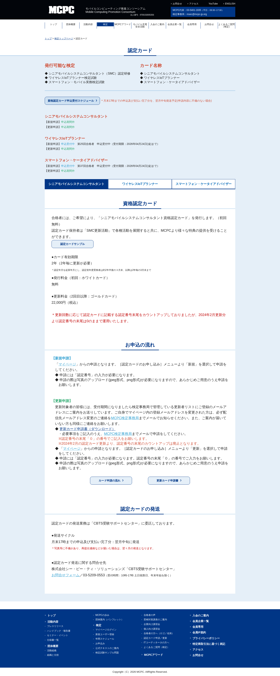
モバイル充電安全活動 (140, 25)
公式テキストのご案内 (107, 648)
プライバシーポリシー (206, 638)
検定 (105, 24)
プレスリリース (55, 626)
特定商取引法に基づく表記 (208, 643)
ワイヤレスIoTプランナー (140, 184)
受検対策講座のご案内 (155, 619)
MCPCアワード (123, 24)
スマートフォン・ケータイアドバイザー (204, 184)
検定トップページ (63, 38)
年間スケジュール (104, 638)
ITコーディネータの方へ (156, 642)
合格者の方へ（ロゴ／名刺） (159, 633)
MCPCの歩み (102, 615)
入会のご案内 (157, 24)
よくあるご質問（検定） (226, 25)
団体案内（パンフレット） (109, 619)
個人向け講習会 (152, 629)
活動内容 (88, 24)
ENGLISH (230, 3)
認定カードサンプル (72, 244)
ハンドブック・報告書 (58, 630)
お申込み (100, 643)
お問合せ (177, 3)
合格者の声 (149, 615)
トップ (53, 24)
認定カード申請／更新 (155, 638)
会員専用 (192, 24)
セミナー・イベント (57, 635)
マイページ (67, 364)
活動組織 (51, 650)
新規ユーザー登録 (104, 634)
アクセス (194, 3)
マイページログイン (105, 629)
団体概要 (70, 24)
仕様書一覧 (53, 640)
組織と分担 (53, 655)
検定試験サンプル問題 (107, 652)
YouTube (213, 3)
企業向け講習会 (152, 624)
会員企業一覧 (175, 24)
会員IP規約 (199, 632)
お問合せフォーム (66, 575)
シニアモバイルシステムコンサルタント (76, 184)
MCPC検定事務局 (125, 418)
